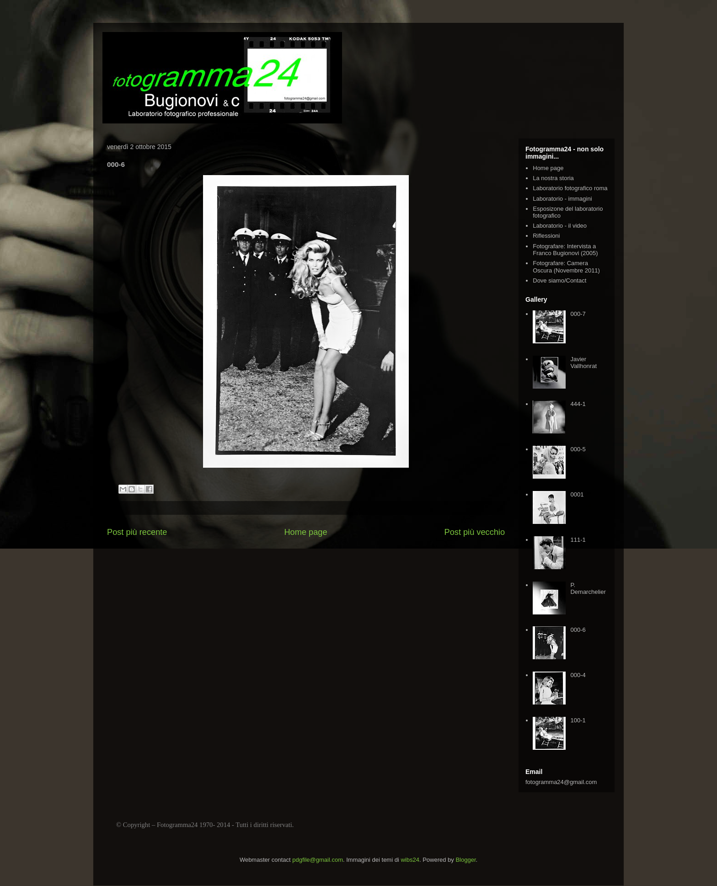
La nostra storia (553, 178)
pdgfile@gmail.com (317, 859)
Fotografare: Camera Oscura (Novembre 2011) (566, 267)
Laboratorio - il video (560, 225)
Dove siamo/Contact (559, 280)
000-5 (577, 449)
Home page (305, 532)
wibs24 (410, 859)
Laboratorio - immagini (562, 198)
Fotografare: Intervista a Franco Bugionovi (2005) (565, 250)
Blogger (465, 859)
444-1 (577, 403)
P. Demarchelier (587, 589)
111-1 (577, 539)
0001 (576, 494)
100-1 (577, 720)
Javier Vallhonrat (583, 363)
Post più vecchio (474, 532)
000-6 (577, 629)
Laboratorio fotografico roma (570, 188)
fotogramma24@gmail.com (561, 782)
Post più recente (137, 532)
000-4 (577, 675)
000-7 (577, 313)
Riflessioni (546, 235)
